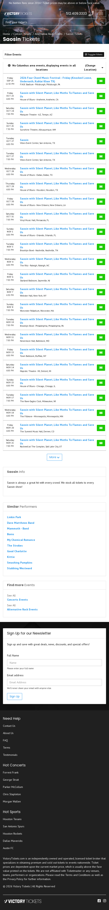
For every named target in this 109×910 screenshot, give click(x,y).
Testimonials (10, 755)
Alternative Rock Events (22, 609)
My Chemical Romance (21, 540)
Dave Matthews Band (20, 523)
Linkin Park (14, 517)
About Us (8, 733)
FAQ (5, 740)
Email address (15, 675)
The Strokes (15, 545)
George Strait (11, 779)
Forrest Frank (10, 772)
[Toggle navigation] (101, 13)
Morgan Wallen (12, 801)
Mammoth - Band (18, 528)
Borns (10, 534)
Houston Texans (12, 819)
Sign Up (15, 696)
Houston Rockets (12, 833)
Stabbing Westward (19, 568)
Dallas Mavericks (13, 841)
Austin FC (8, 848)
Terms (6, 747)
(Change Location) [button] (93, 67)
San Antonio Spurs (13, 826)
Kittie (11, 557)
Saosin (24, 140)
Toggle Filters (94, 54)
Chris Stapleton (12, 794)
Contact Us (9, 726)
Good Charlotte (17, 551)
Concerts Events (17, 599)
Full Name (13, 655)
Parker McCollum (13, 787)
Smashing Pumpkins (19, 562)
